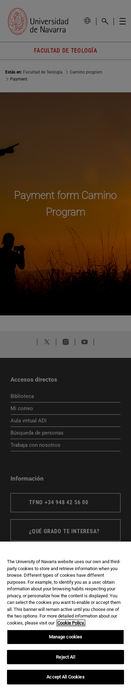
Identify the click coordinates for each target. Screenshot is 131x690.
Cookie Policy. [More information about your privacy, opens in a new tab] (71, 623)
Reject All (65, 657)
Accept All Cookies (65, 677)
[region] (65, 616)
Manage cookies (65, 636)
